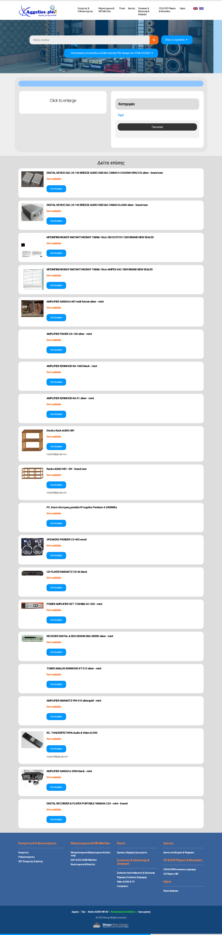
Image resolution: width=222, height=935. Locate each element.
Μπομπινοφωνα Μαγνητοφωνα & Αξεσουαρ (90, 854)
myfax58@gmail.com (57, 454)
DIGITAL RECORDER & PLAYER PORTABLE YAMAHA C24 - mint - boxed (87, 803)
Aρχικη (75, 911)
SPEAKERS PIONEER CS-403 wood (66, 539)
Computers (122, 886)
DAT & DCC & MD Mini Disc (84, 860)
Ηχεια (182, 8)
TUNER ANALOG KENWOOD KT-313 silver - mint (74, 668)
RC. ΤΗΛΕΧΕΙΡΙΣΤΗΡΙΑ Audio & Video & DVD (72, 732)
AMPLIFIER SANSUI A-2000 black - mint (69, 771)
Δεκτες (131, 8)
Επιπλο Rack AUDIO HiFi (60, 430)
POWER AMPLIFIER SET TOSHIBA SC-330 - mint (74, 604)
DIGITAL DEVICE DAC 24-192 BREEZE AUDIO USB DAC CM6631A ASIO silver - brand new (97, 205)
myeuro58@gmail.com (57, 756)
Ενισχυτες (23, 852)
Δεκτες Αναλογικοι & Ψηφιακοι (178, 852)
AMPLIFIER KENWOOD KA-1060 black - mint (72, 366)
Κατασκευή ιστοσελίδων (123, 911)
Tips (83, 911)
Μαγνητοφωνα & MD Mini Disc (106, 10)
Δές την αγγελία (56, 188)
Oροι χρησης (144, 911)
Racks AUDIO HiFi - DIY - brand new (66, 469)
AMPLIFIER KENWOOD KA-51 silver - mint (70, 398)
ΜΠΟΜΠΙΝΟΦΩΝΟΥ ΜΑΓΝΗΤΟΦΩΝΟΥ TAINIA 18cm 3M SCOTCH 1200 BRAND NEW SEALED (100, 237)
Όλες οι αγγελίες (176, 39)
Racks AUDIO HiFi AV (98, 911)
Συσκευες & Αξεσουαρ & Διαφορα (143, 11)
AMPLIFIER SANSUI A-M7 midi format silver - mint (75, 301)
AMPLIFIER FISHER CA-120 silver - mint (69, 334)
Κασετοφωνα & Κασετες (83, 864)
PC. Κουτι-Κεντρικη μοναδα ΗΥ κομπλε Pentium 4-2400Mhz (82, 507)
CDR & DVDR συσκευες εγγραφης (179, 869)
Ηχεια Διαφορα (170, 890)
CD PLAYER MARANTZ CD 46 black (67, 571)
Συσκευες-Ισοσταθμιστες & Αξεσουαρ (136, 872)
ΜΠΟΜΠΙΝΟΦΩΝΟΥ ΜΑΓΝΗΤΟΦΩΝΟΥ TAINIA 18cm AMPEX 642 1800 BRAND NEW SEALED (100, 269)
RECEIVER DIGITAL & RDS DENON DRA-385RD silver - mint (80, 636)
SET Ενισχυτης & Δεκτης (30, 861)
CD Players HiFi (170, 873)
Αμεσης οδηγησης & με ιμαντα (132, 852)
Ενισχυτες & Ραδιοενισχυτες (85, 10)
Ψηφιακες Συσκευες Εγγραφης (132, 877)
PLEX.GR (37, 11)
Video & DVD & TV (125, 881)
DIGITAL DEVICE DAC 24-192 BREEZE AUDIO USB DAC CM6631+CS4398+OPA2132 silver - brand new (105, 172)
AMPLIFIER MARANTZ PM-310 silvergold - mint (74, 700)
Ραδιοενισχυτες (26, 857)
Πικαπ (122, 8)
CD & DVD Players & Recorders (167, 10)
